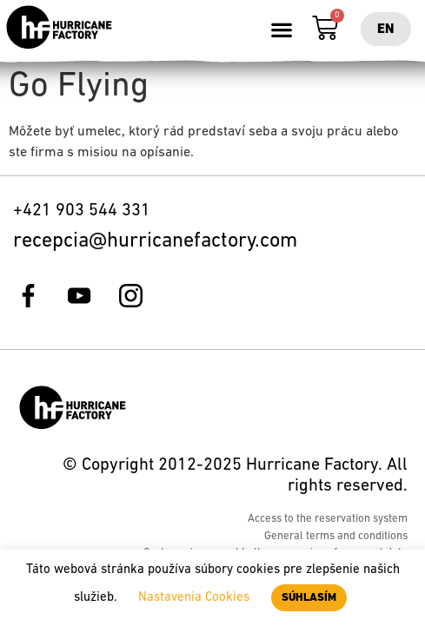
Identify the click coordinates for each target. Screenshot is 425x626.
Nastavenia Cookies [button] (193, 597)
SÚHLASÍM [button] (309, 597)
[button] (282, 29)
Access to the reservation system (328, 518)
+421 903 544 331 (81, 211)
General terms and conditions (336, 536)
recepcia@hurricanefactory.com (155, 241)
